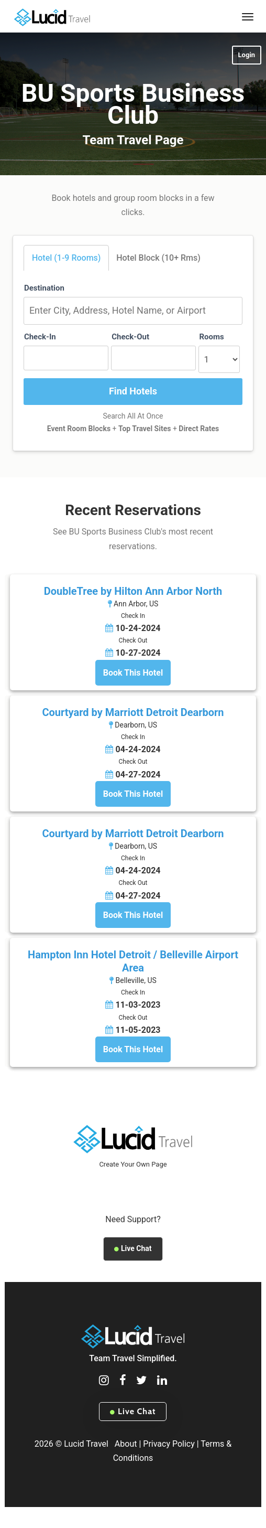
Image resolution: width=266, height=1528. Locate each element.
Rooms (211, 336)
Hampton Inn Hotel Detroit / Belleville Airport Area (133, 961)
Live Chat (132, 1248)
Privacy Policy (169, 1444)
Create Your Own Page (133, 1164)
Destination (44, 288)
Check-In (40, 336)
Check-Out (130, 336)
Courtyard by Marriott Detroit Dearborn (133, 712)
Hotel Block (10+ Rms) (158, 258)
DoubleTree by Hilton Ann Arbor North (133, 591)
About (126, 1444)
